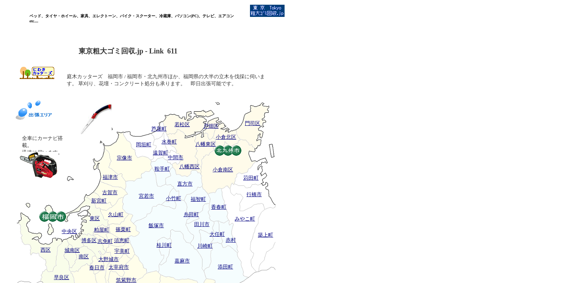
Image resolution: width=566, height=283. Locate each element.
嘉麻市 (182, 261)
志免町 (105, 241)
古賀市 (110, 192)
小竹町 (173, 198)
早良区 (61, 277)
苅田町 (251, 178)
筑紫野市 (126, 280)
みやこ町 (245, 219)
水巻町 (169, 142)
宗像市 (124, 158)
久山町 (115, 214)
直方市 (185, 184)
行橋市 (254, 194)
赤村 (231, 240)
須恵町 (121, 240)
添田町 (225, 267)
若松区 (182, 124)
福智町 (198, 199)
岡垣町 (143, 144)
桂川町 (164, 245)
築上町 (265, 235)
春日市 (97, 267)
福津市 (110, 177)
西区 (45, 250)
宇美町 (122, 251)
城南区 (72, 250)
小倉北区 (226, 137)
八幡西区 (189, 166)
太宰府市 (118, 267)
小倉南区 (223, 170)
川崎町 (205, 246)
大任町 (217, 234)
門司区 (252, 123)
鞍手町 (162, 169)
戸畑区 (211, 126)
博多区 (89, 240)
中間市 (175, 157)
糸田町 (191, 214)
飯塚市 (156, 225)
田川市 (201, 224)
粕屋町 (101, 230)
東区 (95, 218)
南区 (84, 256)
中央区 (69, 231)
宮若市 (146, 196)
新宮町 (99, 201)
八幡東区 (205, 144)
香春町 (218, 207)
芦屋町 (159, 129)
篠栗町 (123, 229)
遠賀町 (160, 153)
